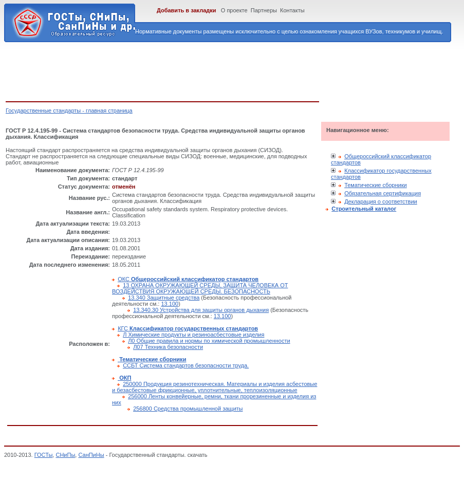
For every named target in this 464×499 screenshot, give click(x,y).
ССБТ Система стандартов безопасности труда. (186, 365)
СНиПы (65, 455)
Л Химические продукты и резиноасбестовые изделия (193, 334)
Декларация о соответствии (380, 201)
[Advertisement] (193, 70)
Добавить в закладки (186, 10)
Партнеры (264, 10)
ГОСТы (43, 455)
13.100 (169, 304)
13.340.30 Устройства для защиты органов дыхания (201, 310)
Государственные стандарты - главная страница (69, 110)
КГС (188, 328)
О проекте (234, 10)
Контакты (292, 10)
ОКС (188, 279)
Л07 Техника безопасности (168, 347)
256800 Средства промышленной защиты (188, 408)
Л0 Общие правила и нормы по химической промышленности (209, 341)
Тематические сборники (375, 185)
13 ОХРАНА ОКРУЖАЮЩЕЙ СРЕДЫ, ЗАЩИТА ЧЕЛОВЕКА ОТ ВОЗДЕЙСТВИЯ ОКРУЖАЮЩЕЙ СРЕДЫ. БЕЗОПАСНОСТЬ (200, 288)
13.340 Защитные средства (163, 297)
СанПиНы (91, 455)
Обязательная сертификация (382, 193)
